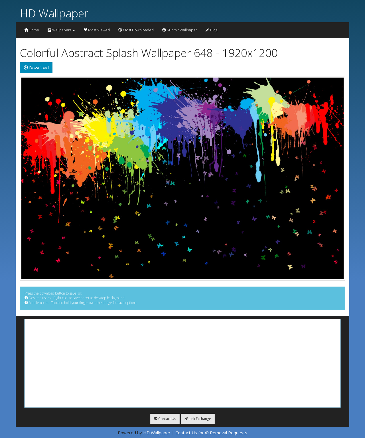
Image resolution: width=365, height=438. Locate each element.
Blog (211, 30)
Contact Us (165, 418)
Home (31, 30)
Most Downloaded (136, 30)
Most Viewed (97, 30)
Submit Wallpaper (179, 30)
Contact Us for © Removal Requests (211, 432)
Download (36, 67)
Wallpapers (61, 30)
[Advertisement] (182, 363)
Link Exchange (197, 418)
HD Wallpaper (54, 13)
